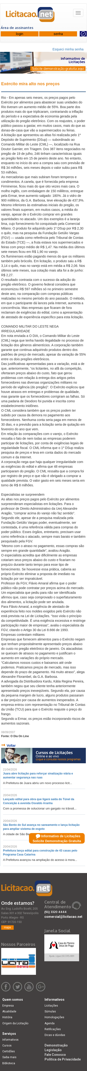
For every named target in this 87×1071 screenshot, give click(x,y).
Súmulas (50, 1011)
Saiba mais (9, 1057)
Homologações (54, 1017)
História (7, 1017)
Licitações (51, 1005)
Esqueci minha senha (68, 49)
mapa (7, 927)
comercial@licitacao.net (63, 917)
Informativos (10, 1039)
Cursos (7, 1045)
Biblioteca (8, 1063)
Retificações (53, 1029)
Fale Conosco (55, 1055)
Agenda (50, 1023)
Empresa (8, 1005)
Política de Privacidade (63, 1059)
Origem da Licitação (15, 1023)
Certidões (8, 1051)
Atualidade (9, 1011)
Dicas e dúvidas (55, 1035)
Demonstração (56, 1045)
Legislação (53, 1050)
